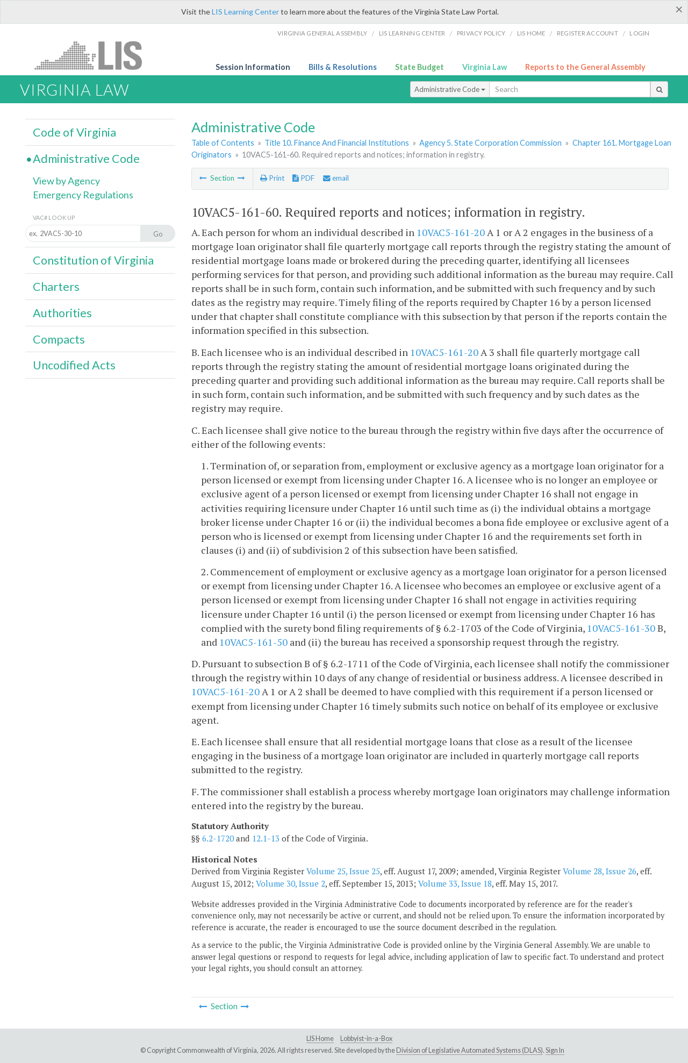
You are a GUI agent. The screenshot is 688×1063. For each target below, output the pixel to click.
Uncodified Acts (74, 365)
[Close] (679, 9)
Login (639, 33)
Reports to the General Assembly (585, 67)
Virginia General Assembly (322, 33)
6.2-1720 (218, 838)
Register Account (587, 33)
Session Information (253, 67)
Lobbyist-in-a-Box (366, 1039)
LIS (94, 55)
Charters (56, 287)
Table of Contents (222, 142)
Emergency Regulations (83, 195)
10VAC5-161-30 (621, 628)
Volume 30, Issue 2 (290, 883)
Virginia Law (484, 67)
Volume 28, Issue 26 (599, 871)
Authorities (62, 313)
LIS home (531, 33)
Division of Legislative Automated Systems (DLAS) (469, 1050)
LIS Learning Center (245, 11)
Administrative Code (449, 89)
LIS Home (320, 1039)
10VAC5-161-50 (253, 642)
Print (272, 178)
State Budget (419, 67)
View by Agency (66, 181)
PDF (303, 178)
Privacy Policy (481, 33)
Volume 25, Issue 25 (343, 871)
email (336, 178)
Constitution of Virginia (93, 260)
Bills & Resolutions (343, 67)
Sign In (555, 1050)
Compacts (59, 339)
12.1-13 (266, 838)
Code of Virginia (74, 132)
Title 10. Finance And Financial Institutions (336, 142)
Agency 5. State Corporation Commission (490, 142)
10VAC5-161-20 (451, 232)
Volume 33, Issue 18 (455, 883)
